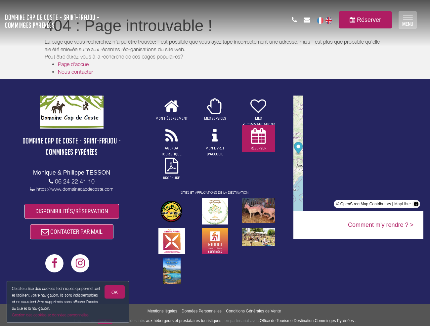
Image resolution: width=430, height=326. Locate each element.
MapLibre (402, 204)
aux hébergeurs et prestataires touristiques (183, 320)
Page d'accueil (74, 64)
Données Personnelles (202, 311)
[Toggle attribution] (416, 204)
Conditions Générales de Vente (253, 311)
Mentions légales (162, 311)
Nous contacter (75, 72)
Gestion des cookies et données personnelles (50, 314)
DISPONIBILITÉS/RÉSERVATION (71, 211)
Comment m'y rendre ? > (380, 225)
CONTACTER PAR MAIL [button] (72, 231)
